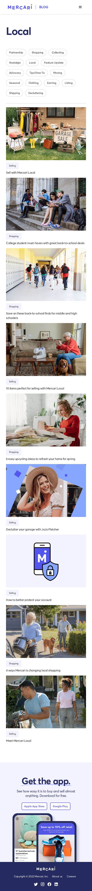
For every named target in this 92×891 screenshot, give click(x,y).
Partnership (16, 52)
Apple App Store (34, 806)
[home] (27, 7)
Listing (68, 83)
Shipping (14, 93)
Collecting (58, 52)
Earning (51, 83)
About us (57, 876)
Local (32, 62)
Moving (57, 72)
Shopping (37, 52)
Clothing (33, 83)
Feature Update (53, 62)
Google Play (60, 806)
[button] (80, 7)
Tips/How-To (37, 72)
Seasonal (14, 83)
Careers (71, 876)
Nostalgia (14, 62)
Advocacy (15, 72)
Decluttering (35, 93)
